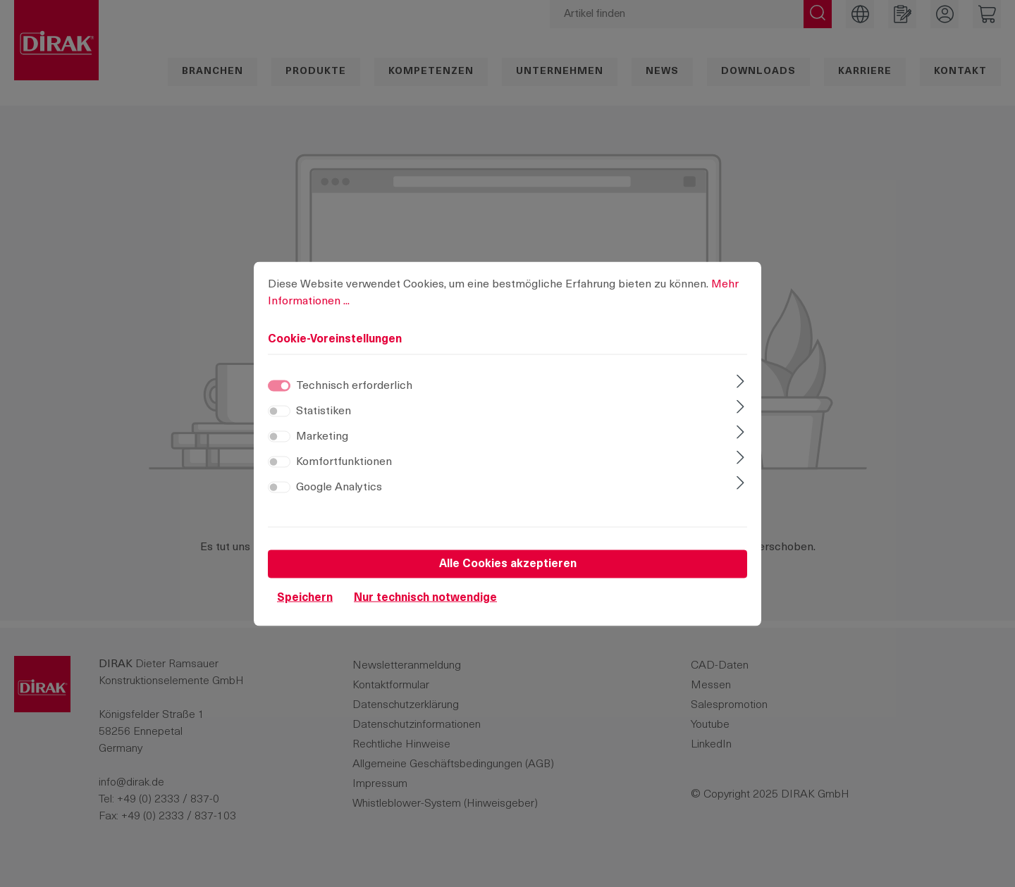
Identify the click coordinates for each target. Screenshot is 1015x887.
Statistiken (323, 420)
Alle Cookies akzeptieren (508, 573)
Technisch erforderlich (354, 395)
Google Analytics (339, 496)
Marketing (322, 446)
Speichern (305, 607)
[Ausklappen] (740, 392)
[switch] (279, 420)
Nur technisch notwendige (425, 607)
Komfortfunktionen (344, 471)
